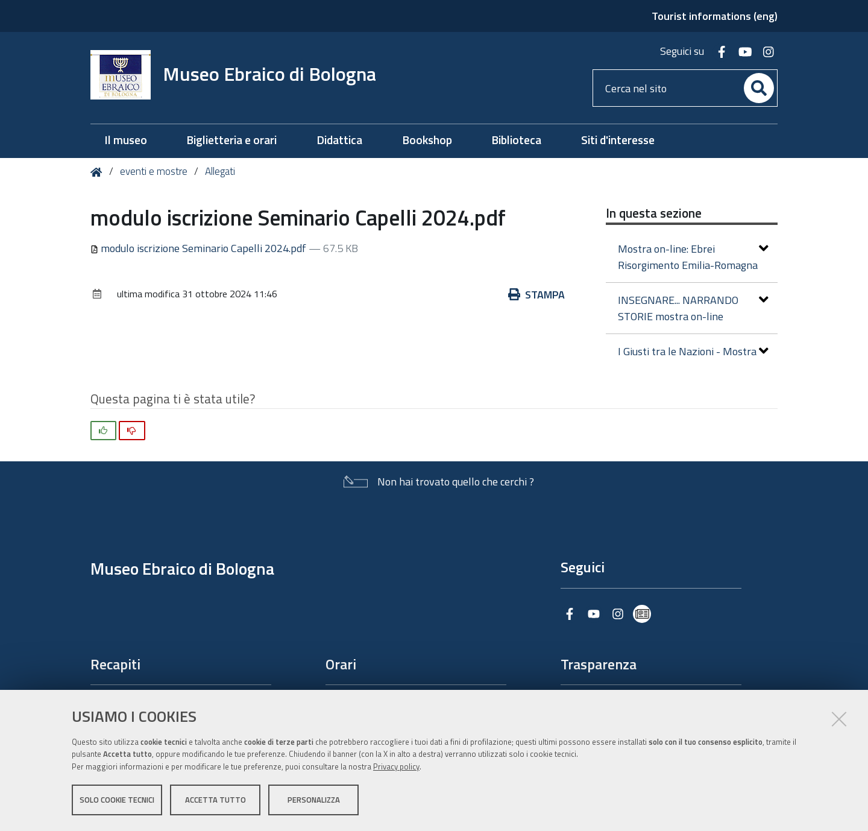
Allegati (220, 171)
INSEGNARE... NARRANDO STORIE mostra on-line (693, 308)
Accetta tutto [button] (215, 800)
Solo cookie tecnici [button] (117, 800)
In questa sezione (654, 213)
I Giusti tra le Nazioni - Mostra (693, 351)
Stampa (536, 294)
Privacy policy (396, 766)
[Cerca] (759, 88)
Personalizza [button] (314, 800)
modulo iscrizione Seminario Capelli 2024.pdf (199, 248)
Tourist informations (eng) (715, 16)
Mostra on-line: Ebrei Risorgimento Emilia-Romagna (693, 257)
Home (98, 172)
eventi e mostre (155, 171)
